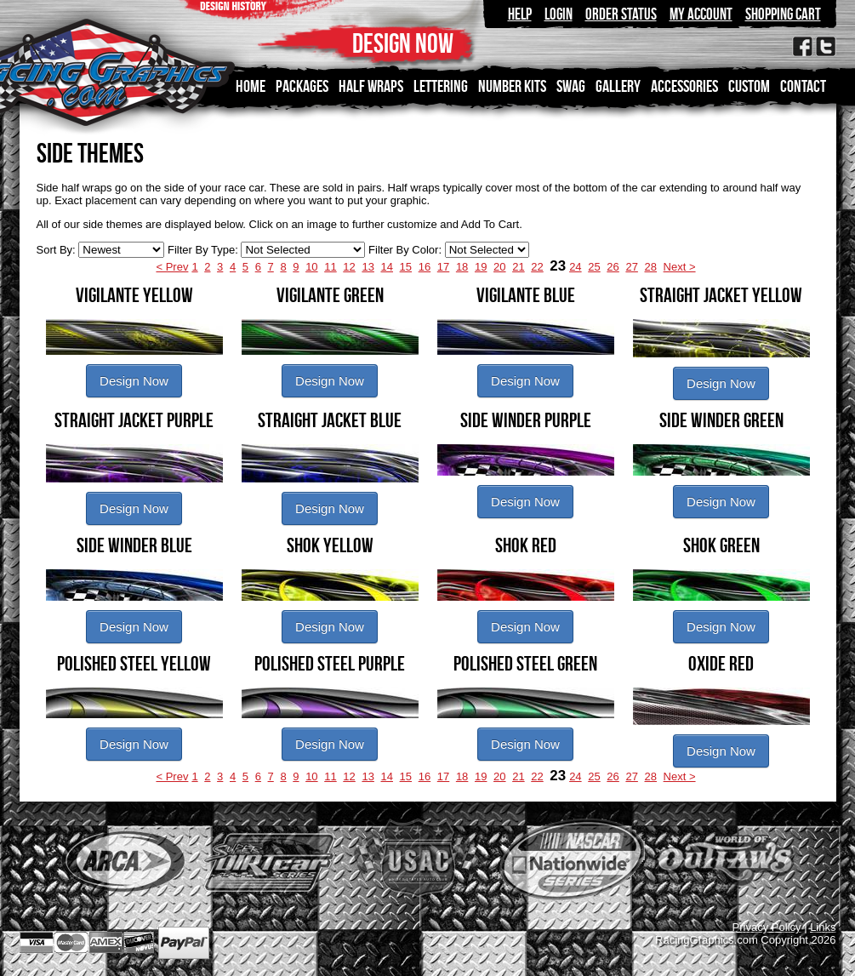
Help (520, 14)
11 (330, 266)
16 (424, 266)
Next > (680, 266)
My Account (701, 14)
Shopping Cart (783, 14)
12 (349, 266)
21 (518, 266)
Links (822, 927)
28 (651, 266)
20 (499, 266)
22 (537, 266)
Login (558, 14)
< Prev (172, 266)
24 (575, 266)
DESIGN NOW (402, 43)
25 (594, 266)
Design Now (134, 381)
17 (443, 266)
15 (406, 266)
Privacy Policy (766, 927)
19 (481, 266)
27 (631, 266)
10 (311, 266)
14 (387, 266)
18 (462, 266)
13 (367, 266)
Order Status (621, 14)
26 (612, 266)
